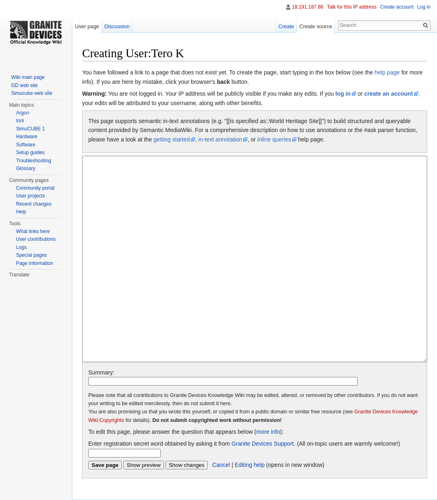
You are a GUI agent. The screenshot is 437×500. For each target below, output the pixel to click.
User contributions (36, 239)
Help (21, 212)
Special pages (31, 255)
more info (268, 431)
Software (25, 145)
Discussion (117, 26)
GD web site (24, 85)
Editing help (249, 465)
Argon (22, 113)
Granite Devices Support (262, 443)
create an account (388, 93)
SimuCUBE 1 (30, 129)
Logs (21, 247)
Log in (423, 7)
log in (342, 93)
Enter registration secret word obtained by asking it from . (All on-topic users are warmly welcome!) (244, 443)
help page (387, 72)
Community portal (35, 188)
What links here (33, 231)
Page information (34, 263)
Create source (315, 26)
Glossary (25, 168)
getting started (172, 139)
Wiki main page (28, 77)
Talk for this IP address (351, 7)
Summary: (101, 372)
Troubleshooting (33, 161)
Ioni (20, 120)
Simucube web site (31, 93)
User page (87, 26)
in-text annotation (220, 139)
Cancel (221, 465)
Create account (396, 7)
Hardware (26, 136)
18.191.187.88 (307, 7)
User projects (30, 196)
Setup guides (30, 152)
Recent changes (34, 204)
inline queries (274, 139)
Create (286, 26)
